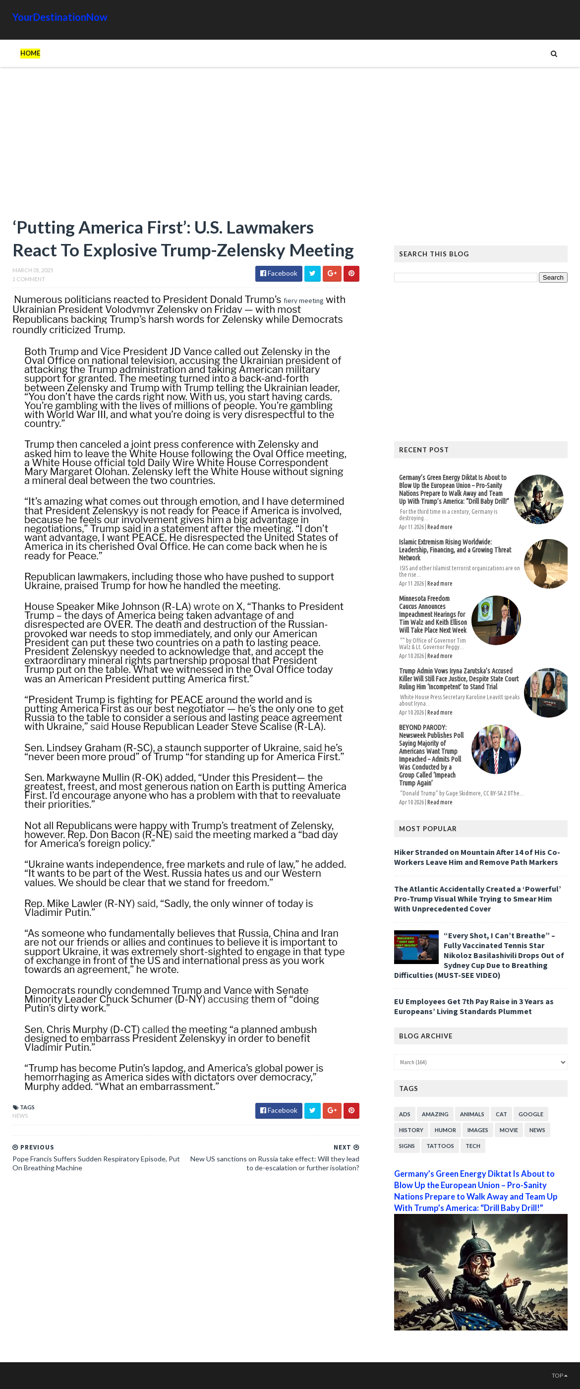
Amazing (435, 1114)
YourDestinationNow (60, 17)
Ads (404, 1114)
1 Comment (28, 279)
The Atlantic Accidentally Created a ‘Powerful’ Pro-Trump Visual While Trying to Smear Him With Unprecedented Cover (477, 898)
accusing (228, 999)
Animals (472, 1114)
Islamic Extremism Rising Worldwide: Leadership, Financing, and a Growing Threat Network (455, 550)
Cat (501, 1114)
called (155, 1029)
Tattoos (440, 1146)
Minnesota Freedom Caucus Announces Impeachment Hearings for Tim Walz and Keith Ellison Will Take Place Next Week (433, 614)
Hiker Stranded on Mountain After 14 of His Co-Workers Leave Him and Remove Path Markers (477, 857)
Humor (445, 1130)
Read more (440, 527)
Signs (407, 1146)
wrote (206, 606)
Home (30, 53)
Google (531, 1114)
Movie (509, 1130)
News (20, 1115)
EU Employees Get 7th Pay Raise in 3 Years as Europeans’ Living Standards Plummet (474, 1006)
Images (477, 1130)
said (99, 726)
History (411, 1130)
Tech (472, 1146)
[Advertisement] (185, 146)
